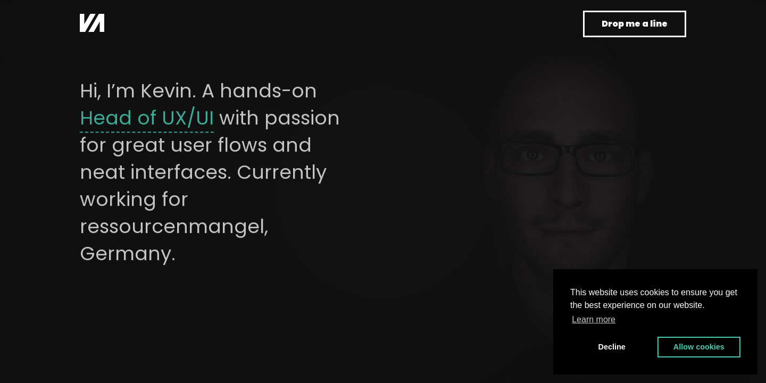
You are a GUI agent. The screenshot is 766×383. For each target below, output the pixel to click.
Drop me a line (635, 24)
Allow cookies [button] (699, 347)
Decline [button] (612, 347)
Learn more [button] (593, 319)
